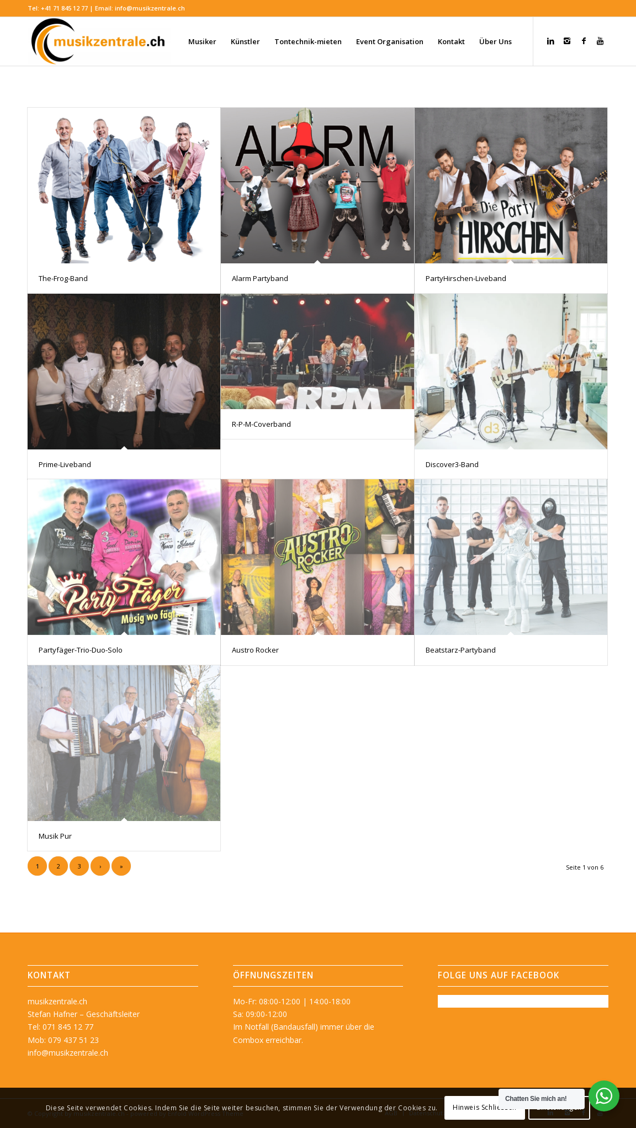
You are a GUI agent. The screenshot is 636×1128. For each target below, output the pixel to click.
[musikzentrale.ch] (99, 41)
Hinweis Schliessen (485, 1107)
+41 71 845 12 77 (64, 8)
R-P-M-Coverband (261, 424)
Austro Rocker (255, 650)
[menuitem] (202, 41)
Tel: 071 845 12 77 (60, 1026)
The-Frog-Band (63, 278)
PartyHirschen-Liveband (466, 278)
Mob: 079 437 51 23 (63, 1040)
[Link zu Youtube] (600, 41)
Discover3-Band (452, 464)
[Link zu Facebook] (583, 41)
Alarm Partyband (260, 278)
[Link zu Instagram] (567, 41)
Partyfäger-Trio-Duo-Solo (81, 650)
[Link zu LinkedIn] (550, 41)
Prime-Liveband (65, 464)
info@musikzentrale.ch (150, 8)
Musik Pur (55, 836)
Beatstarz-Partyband (461, 650)
